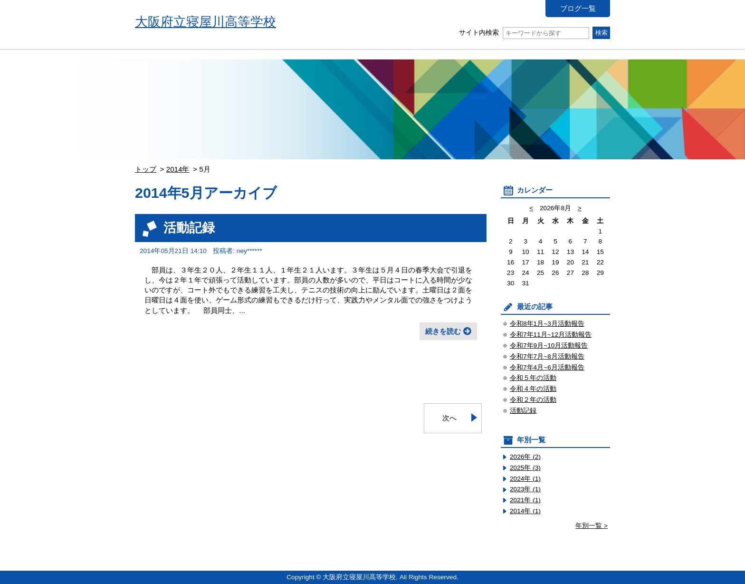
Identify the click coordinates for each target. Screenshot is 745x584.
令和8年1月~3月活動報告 (547, 323)
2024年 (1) (525, 478)
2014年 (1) (525, 511)
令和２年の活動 (533, 399)
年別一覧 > (591, 525)
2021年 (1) (525, 500)
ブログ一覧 (578, 8)
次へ (449, 418)
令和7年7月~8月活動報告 (547, 356)
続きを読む (443, 331)
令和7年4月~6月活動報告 (547, 367)
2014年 (178, 169)
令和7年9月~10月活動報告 (549, 345)
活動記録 (189, 227)
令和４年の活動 (533, 388)
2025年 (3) (525, 467)
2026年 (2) (525, 456)
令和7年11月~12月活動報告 (551, 334)
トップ (145, 169)
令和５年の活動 (533, 377)
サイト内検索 (524, 32)
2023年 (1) (525, 489)
